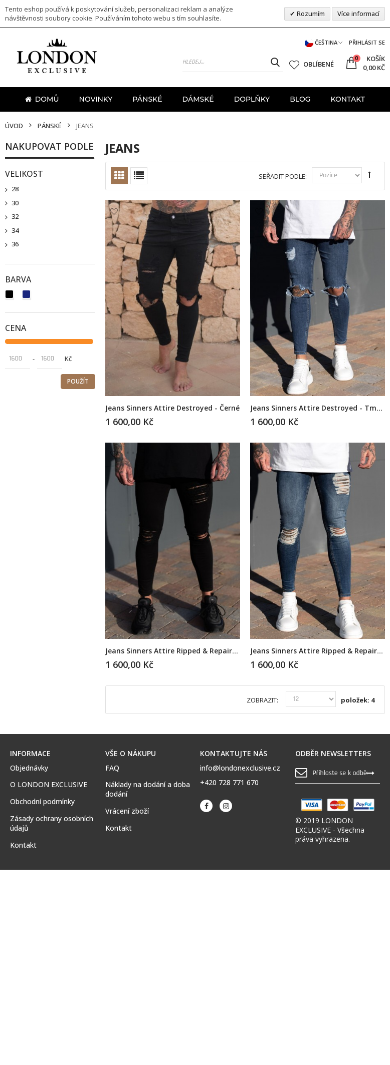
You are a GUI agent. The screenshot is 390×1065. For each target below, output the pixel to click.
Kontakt (23, 845)
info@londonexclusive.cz (240, 768)
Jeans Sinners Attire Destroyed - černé (172, 408)
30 (15, 203)
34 (15, 230)
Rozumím (310, 13)
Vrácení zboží (127, 811)
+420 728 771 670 (229, 782)
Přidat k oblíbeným (114, 211)
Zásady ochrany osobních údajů (51, 823)
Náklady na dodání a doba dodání (147, 789)
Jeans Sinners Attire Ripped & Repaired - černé (186, 650)
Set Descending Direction (369, 174)
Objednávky (29, 768)
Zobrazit (262, 700)
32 (15, 216)
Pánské (50, 126)
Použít (78, 381)
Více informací (358, 13)
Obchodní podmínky (42, 801)
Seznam (138, 175)
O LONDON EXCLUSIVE (48, 784)
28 (15, 189)
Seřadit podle (282, 176)
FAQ (112, 768)
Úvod (14, 126)
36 (15, 244)
